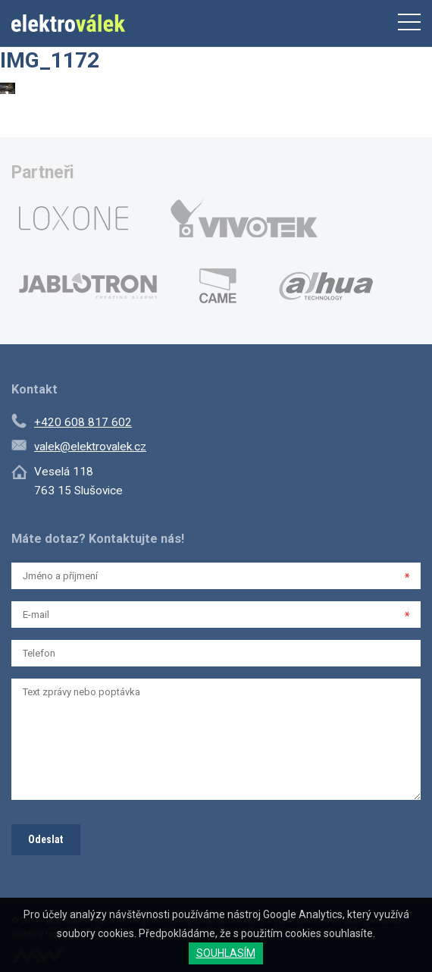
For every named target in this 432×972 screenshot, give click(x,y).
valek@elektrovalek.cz (90, 446)
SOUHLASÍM (225, 953)
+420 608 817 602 (83, 422)
